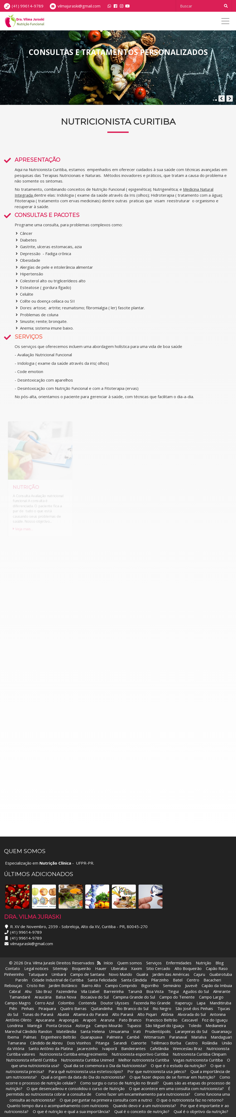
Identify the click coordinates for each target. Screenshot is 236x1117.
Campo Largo (211, 997)
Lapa (201, 1002)
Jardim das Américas (170, 974)
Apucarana (45, 1020)
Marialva (198, 1037)
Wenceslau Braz (187, 1048)
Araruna (107, 1020)
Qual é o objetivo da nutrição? (201, 1111)
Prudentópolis (158, 1031)
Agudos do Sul (196, 991)
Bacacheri (212, 980)
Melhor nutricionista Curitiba (143, 1060)
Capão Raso (217, 968)
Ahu (28, 991)
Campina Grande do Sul (134, 997)
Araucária (43, 997)
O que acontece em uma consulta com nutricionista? (176, 1088)
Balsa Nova (66, 997)
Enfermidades (179, 962)
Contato (12, 968)
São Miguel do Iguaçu (164, 1025)
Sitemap (60, 968)
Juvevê (191, 985)
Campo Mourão (109, 1025)
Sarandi (120, 1042)
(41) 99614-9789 (27, 6)
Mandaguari (221, 1037)
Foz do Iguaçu (214, 1020)
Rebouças (13, 985)
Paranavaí (178, 1037)
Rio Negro (162, 1008)
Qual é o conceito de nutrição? (141, 1111)
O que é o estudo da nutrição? (178, 1065)
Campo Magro (18, 1002)
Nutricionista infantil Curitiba (32, 1060)
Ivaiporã (110, 1048)
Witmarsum (154, 1037)
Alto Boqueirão (188, 968)
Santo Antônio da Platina (51, 1048)
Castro (191, 1042)
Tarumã (135, 991)
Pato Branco (130, 1020)
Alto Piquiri (147, 1014)
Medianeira (216, 1025)
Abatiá (63, 1014)
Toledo (194, 1025)
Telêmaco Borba (166, 1042)
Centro (193, 980)
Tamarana (16, 1042)
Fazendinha (66, 991)
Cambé (133, 1037)
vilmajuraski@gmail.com (79, 6)
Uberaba (119, 968)
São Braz (44, 991)
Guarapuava (91, 1037)
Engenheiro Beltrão (58, 1037)
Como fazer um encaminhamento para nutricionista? (143, 1094)
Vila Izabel (90, 991)
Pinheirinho (14, 974)
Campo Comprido (121, 985)
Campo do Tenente (177, 997)
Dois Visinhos (79, 1042)
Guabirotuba (220, 974)
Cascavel (190, 1020)
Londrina (15, 1025)
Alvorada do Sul (192, 1014)
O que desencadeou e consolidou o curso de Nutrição (76, 1088)
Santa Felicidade (102, 980)
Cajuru (199, 974)
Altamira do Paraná (90, 1014)
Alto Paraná (122, 1014)
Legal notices (36, 968)
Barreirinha (114, 991)
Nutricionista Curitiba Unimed (87, 1060)
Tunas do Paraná (37, 1014)
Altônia (167, 1014)
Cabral (15, 991)
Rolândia (209, 1042)
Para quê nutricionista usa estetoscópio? (85, 1071)
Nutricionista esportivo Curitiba (140, 1054)
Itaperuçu (183, 1002)
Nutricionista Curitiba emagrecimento (73, 1054)
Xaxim (136, 968)
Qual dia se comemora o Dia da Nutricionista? (105, 1065)
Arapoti (89, 1020)
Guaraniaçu (221, 1031)
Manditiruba (220, 1002)
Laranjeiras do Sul (191, 1031)
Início (108, 962)
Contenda (87, 1002)
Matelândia (66, 1031)
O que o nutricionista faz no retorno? (189, 1100)
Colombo (66, 1002)
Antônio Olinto (18, 1020)
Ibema (13, 1037)
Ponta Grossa (58, 1025)
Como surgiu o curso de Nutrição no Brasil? (119, 1083)
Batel (177, 980)
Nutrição (203, 962)
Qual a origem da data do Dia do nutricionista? (83, 1077)
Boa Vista (155, 991)
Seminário (172, 985)
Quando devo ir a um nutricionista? (144, 1105)
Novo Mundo (120, 974)
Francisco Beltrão (161, 1020)
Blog (219, 962)
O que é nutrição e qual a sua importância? (71, 1111)
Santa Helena (92, 1031)
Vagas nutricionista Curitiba (198, 1060)
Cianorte (139, 1042)
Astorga (83, 1025)
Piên (13, 1008)
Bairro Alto (92, 985)
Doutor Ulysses (114, 1002)
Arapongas (69, 1020)
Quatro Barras (73, 1008)
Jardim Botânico (63, 985)
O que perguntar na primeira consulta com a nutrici (106, 1100)
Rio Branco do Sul (132, 1008)
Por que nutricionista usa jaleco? (156, 1071)
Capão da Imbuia (217, 985)
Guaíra (142, 974)
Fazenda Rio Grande (151, 1002)
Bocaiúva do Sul (94, 997)
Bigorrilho (150, 985)
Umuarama (119, 1031)
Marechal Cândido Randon (28, 1031)
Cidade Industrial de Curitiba (57, 980)
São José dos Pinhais (194, 1008)
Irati (137, 1031)
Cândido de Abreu (46, 1042)
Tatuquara (37, 974)
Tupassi (134, 1025)
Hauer (101, 968)
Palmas (29, 1037)
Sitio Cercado (158, 968)
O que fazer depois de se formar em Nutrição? (172, 1077)
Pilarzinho (160, 980)
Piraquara (47, 1008)
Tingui (173, 991)
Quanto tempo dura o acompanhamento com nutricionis (58, 1105)
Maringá (34, 1025)
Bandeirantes (134, 1048)
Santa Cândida (134, 980)
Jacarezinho (88, 1048)
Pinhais (27, 1008)
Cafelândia (160, 1048)
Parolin (21, 980)
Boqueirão (81, 968)
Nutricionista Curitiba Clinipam (199, 1054)
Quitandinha (101, 1008)
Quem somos (129, 962)
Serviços (154, 962)
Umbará (58, 974)
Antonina (218, 1014)
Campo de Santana (87, 974)
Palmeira (115, 1037)
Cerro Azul (44, 1002)
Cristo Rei (35, 985)
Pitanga (102, 1042)
